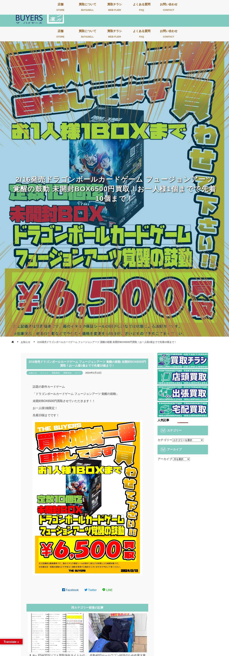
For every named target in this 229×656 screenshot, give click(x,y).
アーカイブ (165, 459)
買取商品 (56, 373)
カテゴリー (165, 439)
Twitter (90, 590)
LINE (107, 590)
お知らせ (33, 373)
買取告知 (67, 373)
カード (78, 373)
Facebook (70, 590)
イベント (44, 373)
